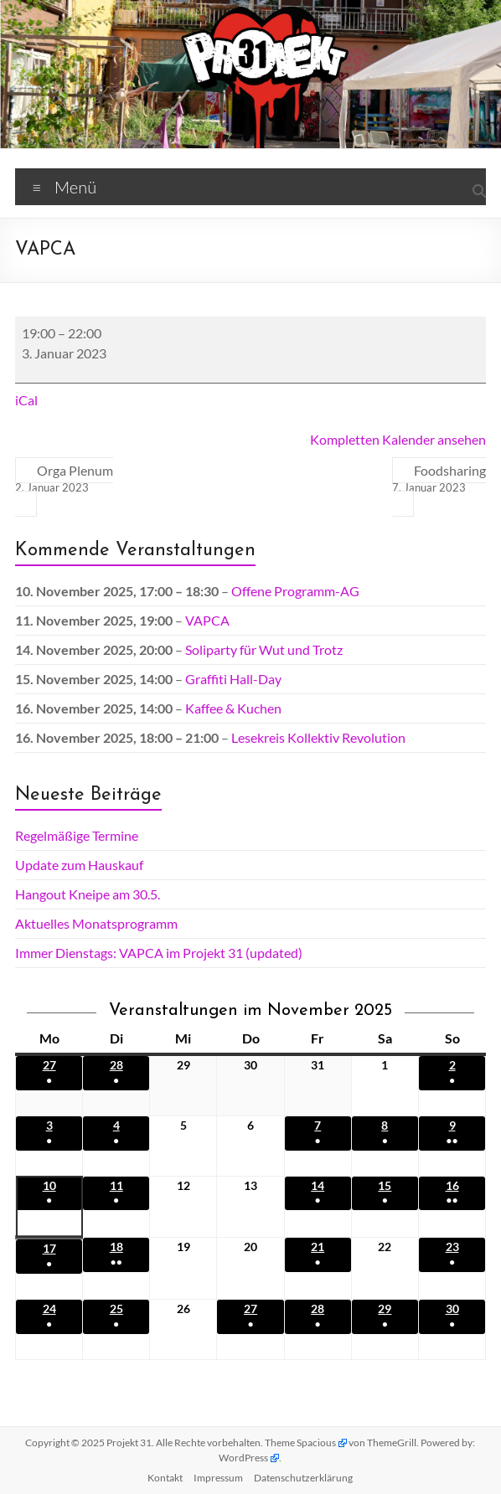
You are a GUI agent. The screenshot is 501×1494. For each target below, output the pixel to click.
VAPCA (207, 620)
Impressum (218, 1477)
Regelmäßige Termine (76, 835)
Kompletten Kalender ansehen (398, 439)
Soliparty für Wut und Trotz (264, 649)
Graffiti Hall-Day (233, 679)
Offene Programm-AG (295, 591)
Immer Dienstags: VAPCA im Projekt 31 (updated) (158, 953)
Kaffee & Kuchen (233, 708)
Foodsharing (439, 479)
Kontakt (165, 1477)
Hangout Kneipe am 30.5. (87, 894)
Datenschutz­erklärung (303, 1477)
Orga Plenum (64, 479)
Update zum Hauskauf (79, 865)
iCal (26, 400)
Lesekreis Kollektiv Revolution (318, 737)
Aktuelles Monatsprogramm (96, 923)
